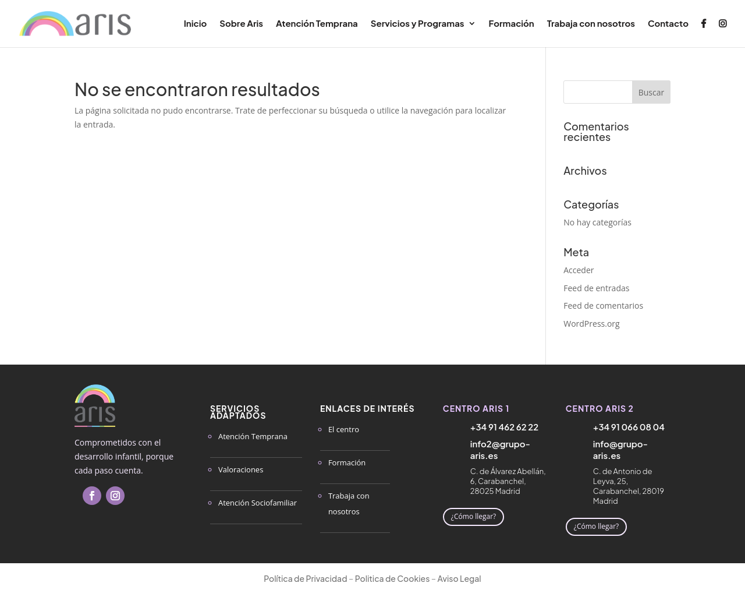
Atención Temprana (317, 24)
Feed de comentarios (603, 305)
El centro (343, 429)
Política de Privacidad (305, 578)
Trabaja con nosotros (591, 24)
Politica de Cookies (392, 578)
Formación (511, 24)
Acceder (578, 269)
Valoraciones (240, 469)
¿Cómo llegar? (473, 516)
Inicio (195, 24)
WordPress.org (591, 323)
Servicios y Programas (417, 24)
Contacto (668, 24)
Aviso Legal (459, 578)
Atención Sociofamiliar (257, 502)
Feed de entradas (596, 288)
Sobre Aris (241, 24)
